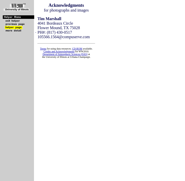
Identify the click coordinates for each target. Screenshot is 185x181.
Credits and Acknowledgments (59, 51)
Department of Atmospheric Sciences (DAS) (65, 54)
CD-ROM (77, 48)
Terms (43, 48)
